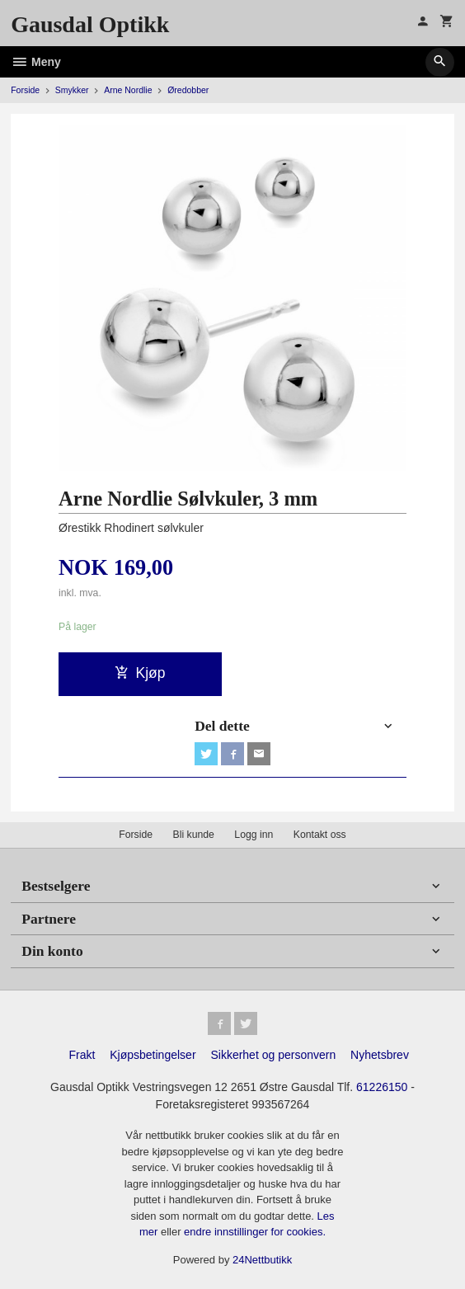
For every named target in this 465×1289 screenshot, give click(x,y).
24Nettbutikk (262, 1260)
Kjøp (140, 673)
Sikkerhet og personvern (273, 1054)
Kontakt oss (320, 834)
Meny (36, 61)
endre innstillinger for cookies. (255, 1231)
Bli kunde (193, 834)
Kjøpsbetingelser (152, 1054)
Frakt (81, 1054)
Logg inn (253, 834)
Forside (25, 90)
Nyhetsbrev (379, 1054)
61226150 (381, 1087)
